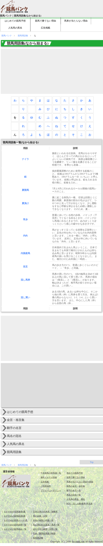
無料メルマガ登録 (49, 477)
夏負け (25, 203)
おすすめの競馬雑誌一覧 (15, 529)
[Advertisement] (52, 71)
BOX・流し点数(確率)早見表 (79, 504)
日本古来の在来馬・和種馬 (45, 512)
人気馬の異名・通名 (76, 499)
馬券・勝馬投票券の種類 (44, 533)
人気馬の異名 (15, 28)
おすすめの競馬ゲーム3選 (15, 520)
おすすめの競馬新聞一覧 (15, 525)
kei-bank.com (78, 541)
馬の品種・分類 (40, 516)
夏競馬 (25, 190)
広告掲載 (45, 28)
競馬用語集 (23, 36)
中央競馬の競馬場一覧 (51, 473)
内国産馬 (25, 253)
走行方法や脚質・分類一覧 (45, 529)
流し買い (25, 297)
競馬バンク (6, 36)
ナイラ (25, 159)
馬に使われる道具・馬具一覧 (46, 525)
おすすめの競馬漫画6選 (14, 512)
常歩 (25, 219)
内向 (25, 235)
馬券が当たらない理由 (76, 21)
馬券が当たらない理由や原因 (80, 482)
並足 (25, 266)
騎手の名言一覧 (74, 490)
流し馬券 (25, 280)
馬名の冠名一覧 (74, 495)
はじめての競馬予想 (15, 21)
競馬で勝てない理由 (45, 21)
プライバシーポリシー (51, 490)
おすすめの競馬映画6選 (14, 516)
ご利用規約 (46, 486)
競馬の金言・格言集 (76, 486)
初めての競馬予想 (75, 473)
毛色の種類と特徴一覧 (43, 520)
